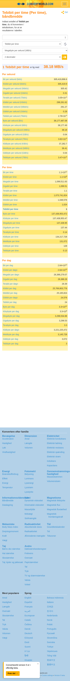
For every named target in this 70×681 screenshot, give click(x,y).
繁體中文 (51, 664)
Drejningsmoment (10, 531)
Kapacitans (52, 465)
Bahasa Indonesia (55, 598)
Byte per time (9, 214)
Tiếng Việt (51, 655)
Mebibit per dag (10, 293)
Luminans (29, 478)
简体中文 (51, 660)
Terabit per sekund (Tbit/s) (15, 97)
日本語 (50, 606)
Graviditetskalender (56, 527)
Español (28, 602)
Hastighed (7, 443)
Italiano (50, 602)
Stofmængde (30, 518)
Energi (5, 483)
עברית (27, 651)
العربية (27, 611)
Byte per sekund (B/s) (13, 120)
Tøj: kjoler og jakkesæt (12, 562)
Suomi (27, 647)
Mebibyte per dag (11, 334)
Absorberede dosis (33, 527)
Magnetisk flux (53, 505)
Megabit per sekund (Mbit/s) (16, 88)
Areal (27, 439)
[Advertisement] (49, 27)
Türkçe (50, 647)
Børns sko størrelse (11, 549)
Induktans (51, 461)
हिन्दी (26, 655)
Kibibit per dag (9, 288)
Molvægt (28, 514)
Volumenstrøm (53, 481)
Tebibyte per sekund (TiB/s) (15, 157)
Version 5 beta (59, 675)
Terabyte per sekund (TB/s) (15, 139)
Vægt (4, 540)
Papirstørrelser (31, 562)
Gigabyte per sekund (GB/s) (16, 134)
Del (64, 12)
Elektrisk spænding (55, 452)
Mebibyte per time (11, 241)
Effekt (5, 478)
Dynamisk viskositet (34, 500)
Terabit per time (10, 191)
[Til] (35, 50)
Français (28, 606)
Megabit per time (10, 181)
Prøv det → (13, 673)
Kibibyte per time (10, 237)
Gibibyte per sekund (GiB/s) (15, 153)
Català (27, 620)
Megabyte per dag (11, 316)
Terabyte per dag (10, 325)
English (28, 598)
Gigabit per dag (10, 279)
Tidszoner (51, 536)
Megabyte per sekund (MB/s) (16, 130)
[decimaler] (31, 57)
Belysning (29, 474)
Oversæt (28, 558)
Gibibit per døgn (10, 297)
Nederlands (52, 615)
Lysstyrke (29, 492)
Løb (4, 447)
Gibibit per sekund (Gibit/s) (15, 111)
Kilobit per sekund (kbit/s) (14, 84)
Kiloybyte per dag (11, 311)
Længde (28, 443)
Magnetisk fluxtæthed (57, 509)
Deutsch (28, 633)
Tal (26, 567)
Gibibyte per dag (10, 339)
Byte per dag (9, 307)
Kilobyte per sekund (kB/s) (15, 125)
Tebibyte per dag (10, 343)
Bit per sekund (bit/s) (12, 79)
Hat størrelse (8, 553)
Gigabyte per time (11, 227)
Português (51, 629)
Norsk (49, 620)
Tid (48, 531)
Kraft (4, 536)
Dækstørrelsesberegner (35, 549)
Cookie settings (47, 675)
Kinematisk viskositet (34, 505)
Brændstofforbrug (10, 474)
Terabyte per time (11, 232)
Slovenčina (52, 638)
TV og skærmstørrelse (35, 575)
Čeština (28, 624)
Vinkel (27, 584)
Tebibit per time (10, 209)
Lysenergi (29, 483)
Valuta (27, 580)
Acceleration (8, 439)
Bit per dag (8, 265)
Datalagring (7, 505)
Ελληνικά (29, 638)
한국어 (50, 611)
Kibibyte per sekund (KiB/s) (15, 143)
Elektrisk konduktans (56, 439)
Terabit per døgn (10, 284)
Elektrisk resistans (55, 447)
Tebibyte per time (11, 250)
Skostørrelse (8, 558)
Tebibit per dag (10, 302)
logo (35, 4)
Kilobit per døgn (10, 270)
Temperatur (7, 487)
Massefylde (30, 509)
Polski (49, 624)
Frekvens (29, 553)
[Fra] (31, 43)
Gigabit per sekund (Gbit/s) (15, 93)
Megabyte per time (11, 223)
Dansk (27, 629)
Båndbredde (7, 500)
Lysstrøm (29, 487)
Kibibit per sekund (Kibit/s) (15, 102)
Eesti (27, 642)
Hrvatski (28, 660)
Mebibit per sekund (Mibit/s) (15, 107)
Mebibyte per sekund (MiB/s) (16, 148)
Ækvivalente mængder (35, 536)
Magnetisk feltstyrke (56, 500)
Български (29, 615)
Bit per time (8, 172)
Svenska (51, 642)
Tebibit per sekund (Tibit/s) (15, 116)
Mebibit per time (10, 200)
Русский (51, 633)
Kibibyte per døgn (11, 330)
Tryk (27, 571)
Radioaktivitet (31, 531)
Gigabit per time (10, 186)
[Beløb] (35, 37)
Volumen (28, 447)
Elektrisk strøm (54, 456)
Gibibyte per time (11, 246)
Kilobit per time (10, 177)
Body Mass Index (10, 527)
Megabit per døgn (11, 274)
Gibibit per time (10, 204)
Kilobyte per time (10, 218)
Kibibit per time (10, 195)
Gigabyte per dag (11, 320)
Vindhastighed (8, 452)
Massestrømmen (54, 477)
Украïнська (52, 651)
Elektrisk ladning (54, 443)
